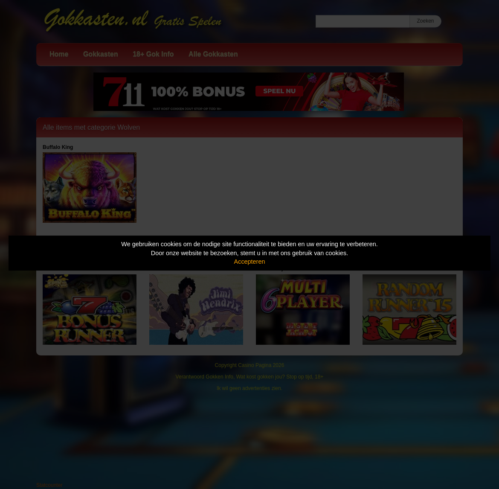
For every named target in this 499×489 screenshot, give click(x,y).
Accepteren (249, 261)
